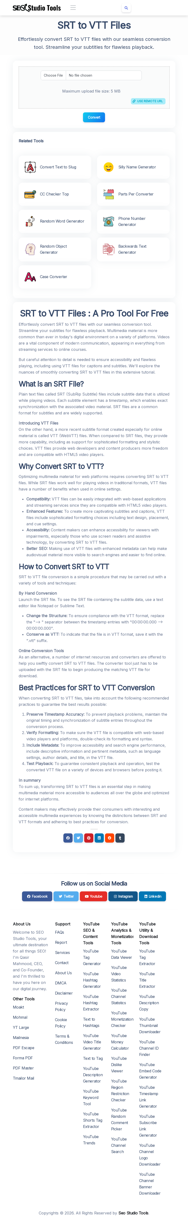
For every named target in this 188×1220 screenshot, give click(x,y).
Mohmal (20, 1017)
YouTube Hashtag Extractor (91, 1002)
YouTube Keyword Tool (91, 1097)
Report (61, 942)
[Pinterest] (88, 838)
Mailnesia (21, 1037)
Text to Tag (93, 1058)
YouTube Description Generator (93, 1074)
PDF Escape (23, 1047)
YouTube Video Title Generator (92, 1042)
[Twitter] (78, 838)
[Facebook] (68, 838)
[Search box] (126, 7)
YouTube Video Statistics (119, 973)
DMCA (61, 983)
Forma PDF (23, 1057)
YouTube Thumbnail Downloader (150, 1025)
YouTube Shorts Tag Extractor (92, 1120)
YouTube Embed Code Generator (150, 1071)
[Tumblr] (120, 838)
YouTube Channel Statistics (119, 996)
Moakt (18, 1007)
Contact (61, 962)
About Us (63, 972)
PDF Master (23, 1068)
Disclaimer (64, 993)
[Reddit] (109, 838)
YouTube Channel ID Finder (149, 1048)
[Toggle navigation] (73, 8)
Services (62, 952)
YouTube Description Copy (149, 1002)
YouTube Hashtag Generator (92, 980)
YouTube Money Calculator (120, 1042)
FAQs (59, 932)
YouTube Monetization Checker (122, 1019)
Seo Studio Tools (133, 1213)
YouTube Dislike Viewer (119, 1064)
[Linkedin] (99, 838)
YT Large (21, 1027)
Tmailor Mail (23, 1078)
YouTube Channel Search (119, 1145)
